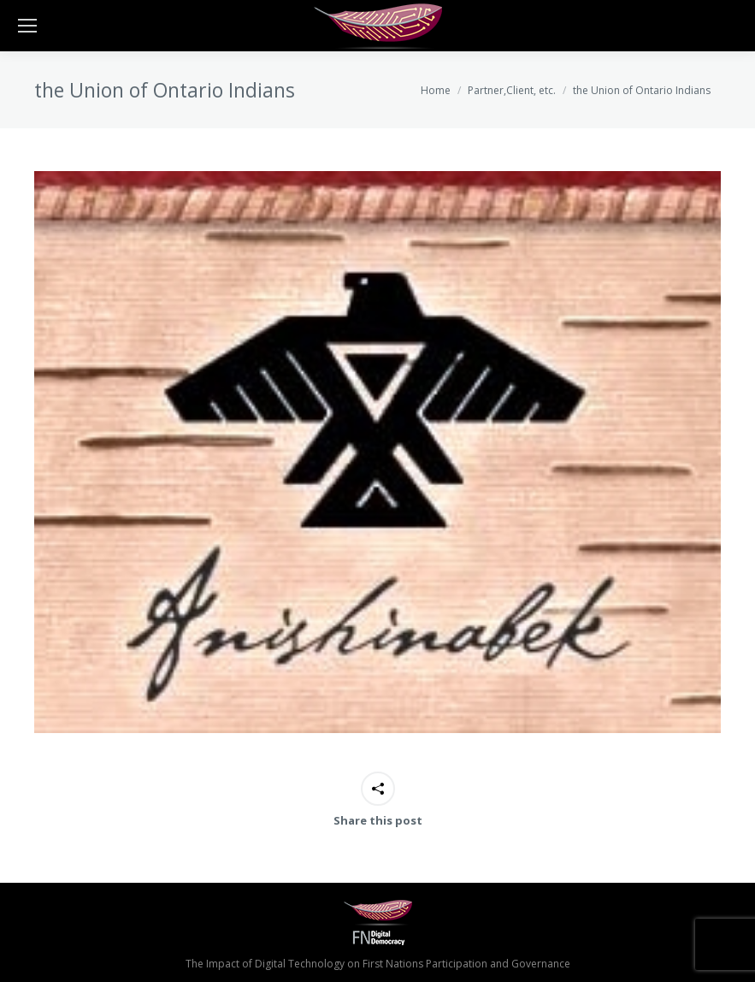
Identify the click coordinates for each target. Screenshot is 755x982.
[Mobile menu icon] (27, 25)
